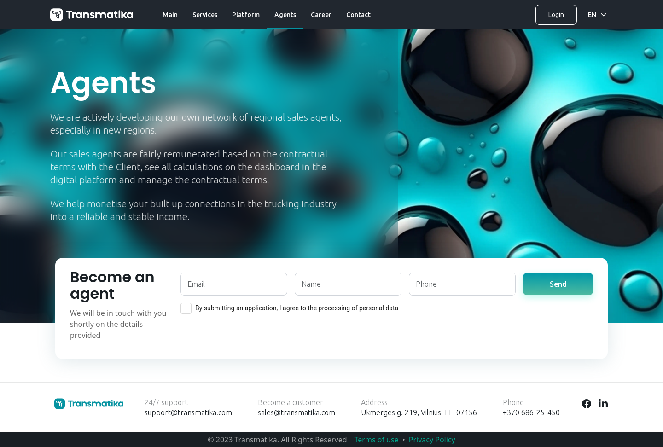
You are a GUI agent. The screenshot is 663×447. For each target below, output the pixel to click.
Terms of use (377, 440)
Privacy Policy (432, 440)
